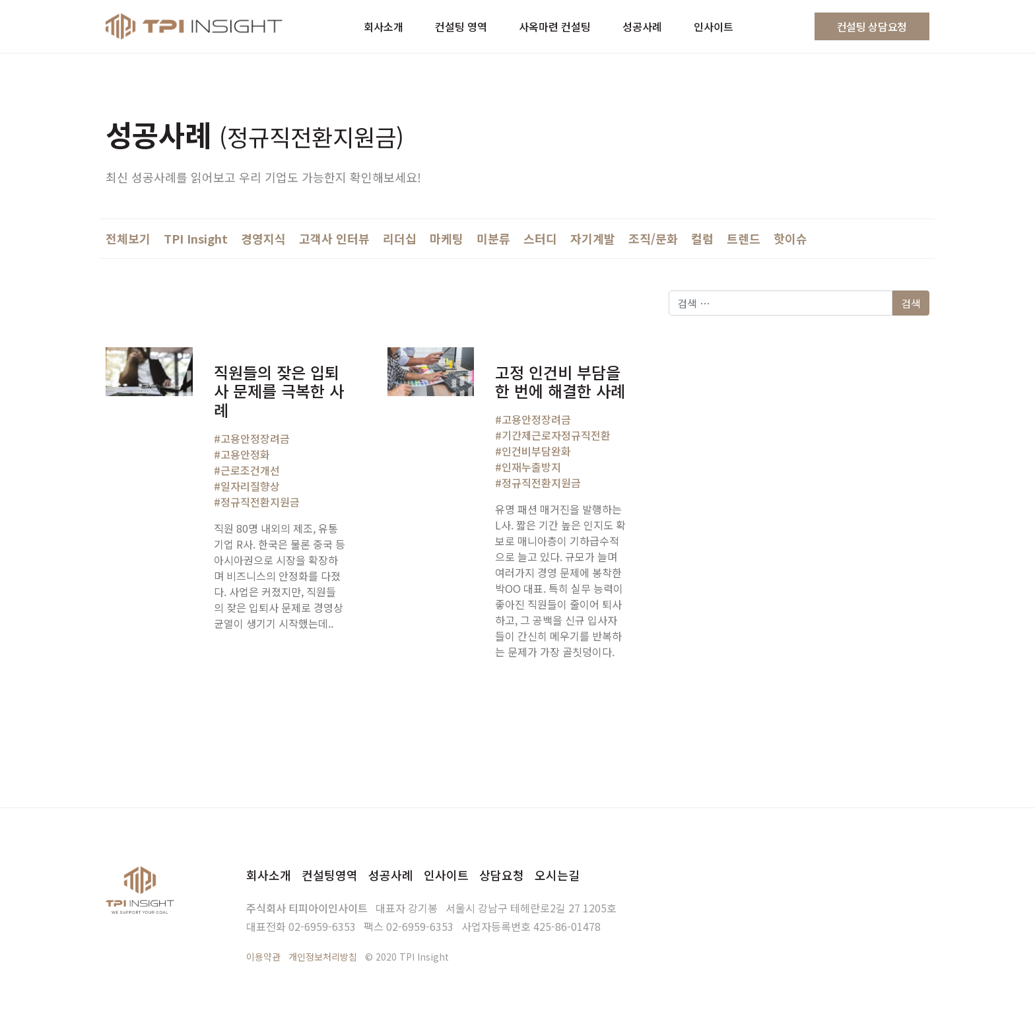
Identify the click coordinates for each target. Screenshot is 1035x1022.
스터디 (540, 238)
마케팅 (446, 238)
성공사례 (390, 874)
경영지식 (263, 238)
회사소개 (268, 874)
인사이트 (446, 874)
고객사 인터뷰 (334, 238)
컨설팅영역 (330, 874)
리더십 (400, 238)
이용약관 (263, 956)
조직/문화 (653, 238)
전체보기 (128, 238)
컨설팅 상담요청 (872, 26)
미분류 (493, 238)
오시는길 (557, 874)
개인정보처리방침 (322, 956)
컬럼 (702, 238)
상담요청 (501, 874)
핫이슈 (790, 238)
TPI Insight (196, 238)
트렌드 (743, 238)
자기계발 (592, 238)
